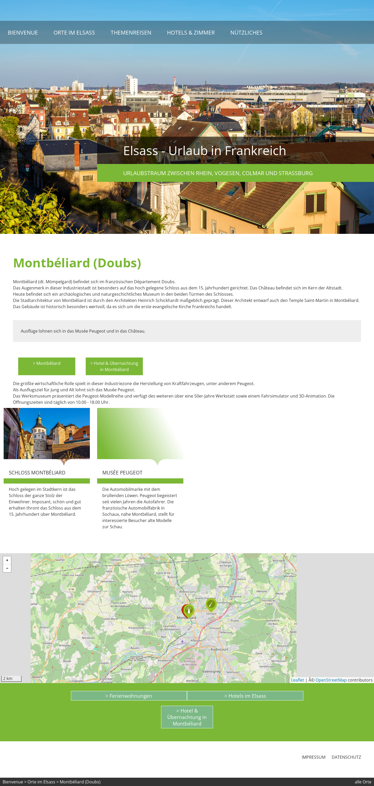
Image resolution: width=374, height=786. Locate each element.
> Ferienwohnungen (128, 695)
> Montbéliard (47, 363)
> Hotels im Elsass (245, 695)
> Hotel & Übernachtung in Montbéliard (114, 366)
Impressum (313, 757)
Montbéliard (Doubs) (80, 782)
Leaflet (297, 680)
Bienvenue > (14, 782)
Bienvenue (23, 32)
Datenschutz (346, 757)
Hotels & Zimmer (191, 32)
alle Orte (363, 782)
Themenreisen (131, 32)
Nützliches (246, 32)
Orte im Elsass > (43, 782)
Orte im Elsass (74, 32)
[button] (211, 605)
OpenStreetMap (331, 680)
